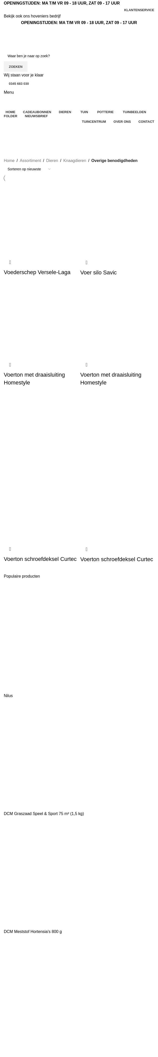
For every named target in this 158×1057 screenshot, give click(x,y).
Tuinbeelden (66, 1003)
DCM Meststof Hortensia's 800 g (33, 931)
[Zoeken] (79, 56)
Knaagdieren (74, 160)
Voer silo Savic (98, 272)
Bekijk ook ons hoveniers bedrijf (32, 16)
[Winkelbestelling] (29, 169)
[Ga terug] (10, 131)
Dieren (52, 160)
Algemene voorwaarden (103, 981)
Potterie (11, 1041)
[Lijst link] (40, 962)
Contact (88, 972)
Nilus (8, 696)
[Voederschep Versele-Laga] (41, 219)
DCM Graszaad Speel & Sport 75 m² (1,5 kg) (44, 813)
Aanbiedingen (16, 1003)
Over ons (90, 953)
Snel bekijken (10, 262)
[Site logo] (31, 38)
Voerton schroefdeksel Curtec (40, 559)
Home (9, 160)
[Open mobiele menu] (9, 92)
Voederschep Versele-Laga (37, 272)
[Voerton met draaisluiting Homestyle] (41, 321)
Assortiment (30, 160)
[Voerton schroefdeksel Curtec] (41, 431)
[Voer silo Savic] (117, 219)
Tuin (8, 1031)
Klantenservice (95, 962)
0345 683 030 (19, 84)
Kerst (8, 1012)
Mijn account (67, 1028)
